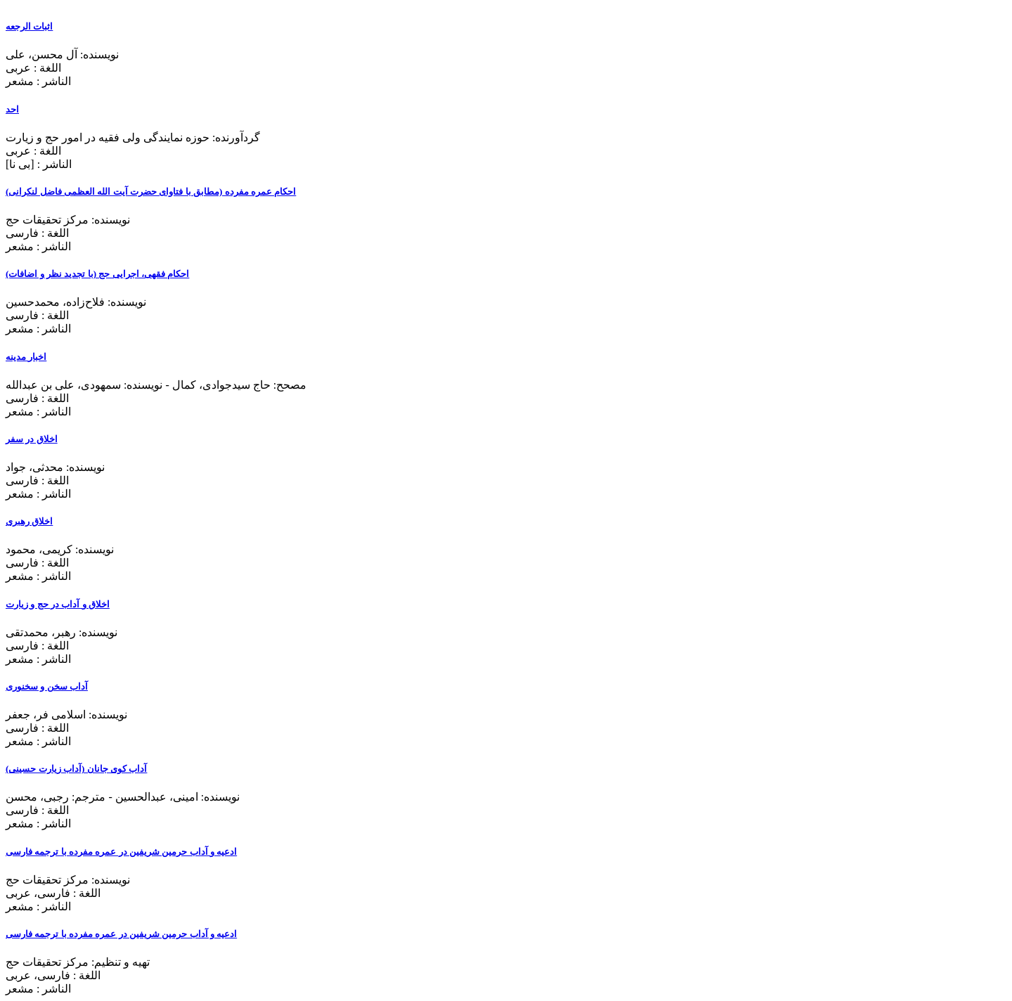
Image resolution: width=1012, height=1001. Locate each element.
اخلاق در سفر (32, 439)
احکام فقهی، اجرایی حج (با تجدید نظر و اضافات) (97, 274)
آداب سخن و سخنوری (47, 686)
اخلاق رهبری (29, 521)
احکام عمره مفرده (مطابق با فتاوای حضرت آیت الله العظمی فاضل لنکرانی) (151, 191)
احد (12, 109)
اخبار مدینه (26, 356)
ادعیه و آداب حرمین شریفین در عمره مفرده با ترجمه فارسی (121, 851)
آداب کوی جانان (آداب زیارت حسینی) (76, 768)
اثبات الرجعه (29, 26)
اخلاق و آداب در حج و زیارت (58, 604)
